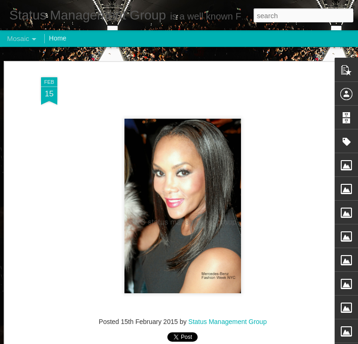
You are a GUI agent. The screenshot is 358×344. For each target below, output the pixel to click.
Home (57, 38)
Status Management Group (227, 321)
